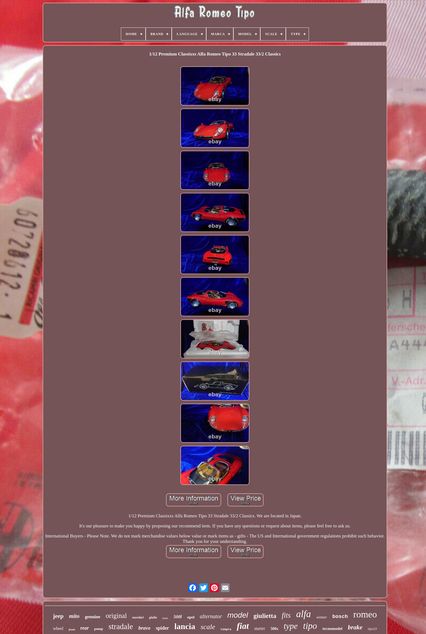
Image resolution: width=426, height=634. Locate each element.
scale (208, 627)
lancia (184, 626)
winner (321, 617)
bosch (340, 617)
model (237, 615)
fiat (243, 626)
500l (178, 616)
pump (98, 629)
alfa (303, 614)
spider (162, 628)
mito (74, 616)
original (116, 615)
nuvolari (138, 617)
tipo (310, 626)
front (72, 629)
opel (191, 617)
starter (259, 628)
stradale (120, 626)
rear (84, 628)
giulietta (264, 615)
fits (286, 615)
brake (355, 627)
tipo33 (372, 629)
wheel (58, 628)
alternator (211, 616)
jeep (58, 616)
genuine (92, 616)
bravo (144, 628)
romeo (365, 614)
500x (274, 629)
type (291, 626)
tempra (226, 629)
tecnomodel (332, 628)
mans (165, 618)
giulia (153, 617)
